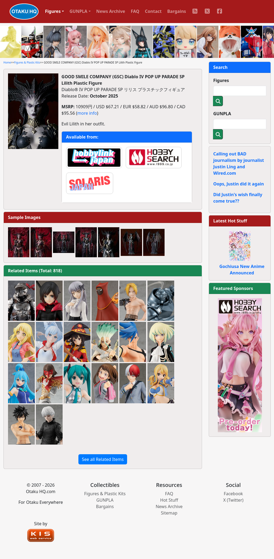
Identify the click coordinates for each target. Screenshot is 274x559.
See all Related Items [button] (103, 459)
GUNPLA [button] (78, 11)
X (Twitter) (233, 500)
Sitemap (169, 513)
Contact (153, 11)
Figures (221, 80)
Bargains (176, 11)
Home (7, 62)
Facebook (233, 494)
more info (87, 113)
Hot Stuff (169, 500)
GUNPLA (222, 114)
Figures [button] (53, 11)
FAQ (135, 11)
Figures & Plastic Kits (27, 62)
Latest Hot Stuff (230, 221)
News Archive (110, 11)
